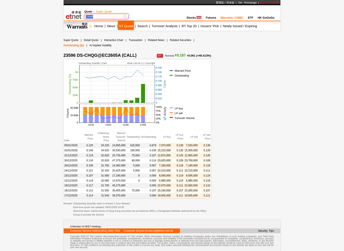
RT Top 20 (189, 26)
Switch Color (270, 2)
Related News (156, 40)
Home (98, 26)
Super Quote (104, 11)
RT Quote (126, 26)
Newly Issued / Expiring (240, 26)
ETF (250, 17)
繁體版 (220, 2)
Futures (211, 17)
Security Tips (266, 230)
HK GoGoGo (266, 17)
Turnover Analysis (165, 26)
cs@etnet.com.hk (163, 230)
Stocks (193, 17)
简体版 (230, 2)
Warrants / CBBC (232, 17)
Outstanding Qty (73, 45)
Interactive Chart (113, 40)
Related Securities (180, 40)
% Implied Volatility (100, 45)
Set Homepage (247, 2)
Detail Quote (91, 40)
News (111, 26)
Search (142, 26)
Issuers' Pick (210, 26)
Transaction (135, 40)
